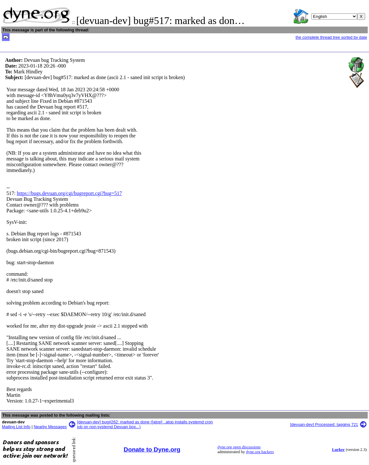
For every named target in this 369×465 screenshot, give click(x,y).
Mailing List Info (16, 426)
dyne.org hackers (260, 452)
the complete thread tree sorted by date (331, 37)
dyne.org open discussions (238, 447)
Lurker (338, 449)
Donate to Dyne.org (152, 449)
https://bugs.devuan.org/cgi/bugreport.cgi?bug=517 (69, 193)
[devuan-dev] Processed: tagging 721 (324, 424)
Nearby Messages (50, 426)
